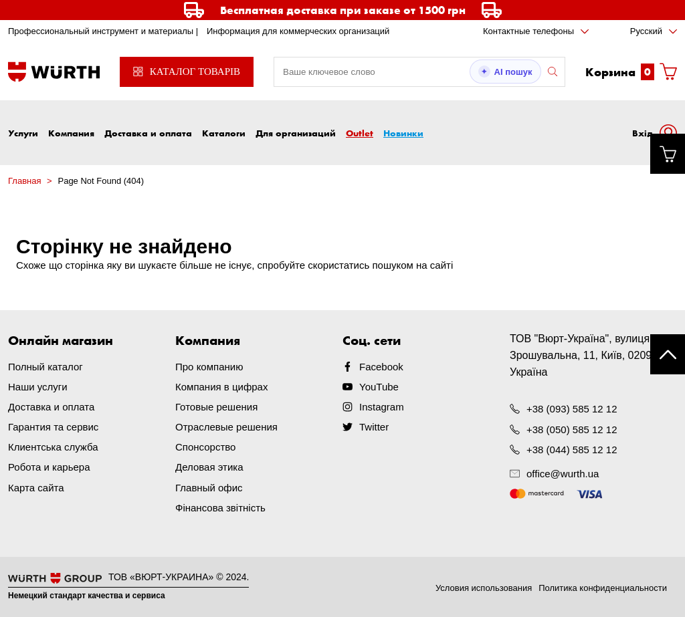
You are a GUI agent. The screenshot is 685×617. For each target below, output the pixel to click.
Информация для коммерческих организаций (298, 31)
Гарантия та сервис (53, 427)
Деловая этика (209, 467)
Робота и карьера (49, 467)
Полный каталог (45, 366)
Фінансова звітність (220, 507)
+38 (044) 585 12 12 (571, 449)
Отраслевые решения (226, 427)
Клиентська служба (53, 447)
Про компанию (209, 366)
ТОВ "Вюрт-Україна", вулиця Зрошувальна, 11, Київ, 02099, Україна (585, 355)
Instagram (381, 406)
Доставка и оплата (148, 132)
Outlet (359, 132)
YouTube (379, 386)
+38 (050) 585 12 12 (571, 429)
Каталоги (224, 132)
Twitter (374, 427)
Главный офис (209, 487)
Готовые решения (216, 406)
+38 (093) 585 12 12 (571, 408)
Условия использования (483, 587)
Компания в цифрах (221, 386)
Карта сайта (36, 487)
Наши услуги (38, 386)
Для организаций (296, 132)
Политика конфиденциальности (603, 587)
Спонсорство (205, 447)
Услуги (23, 132)
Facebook (381, 366)
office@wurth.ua (562, 473)
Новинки (403, 132)
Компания (71, 132)
